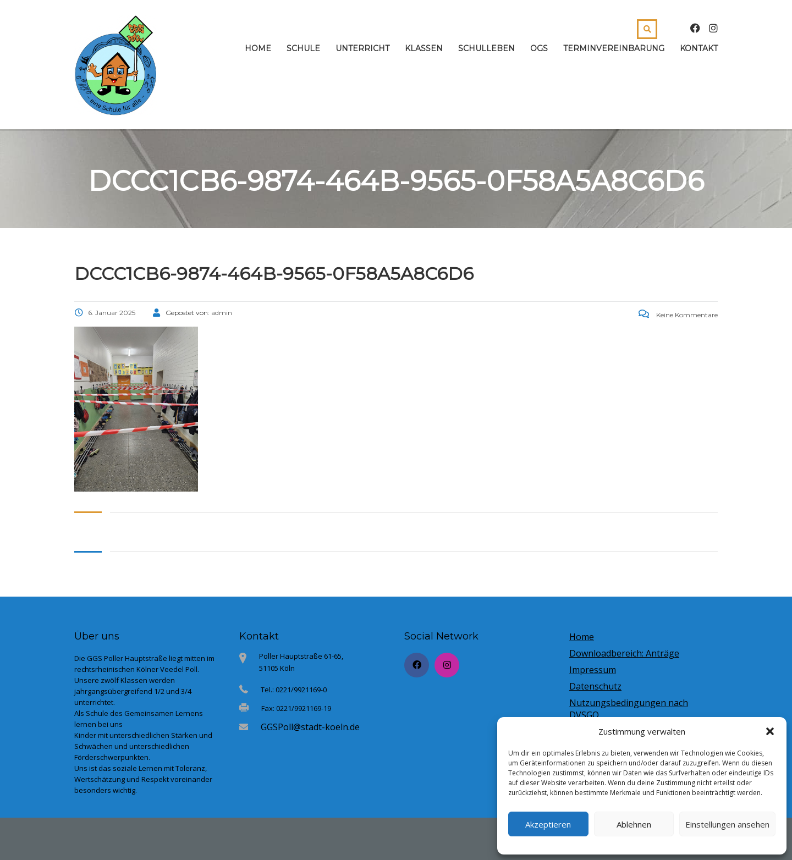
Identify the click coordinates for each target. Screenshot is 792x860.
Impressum (592, 670)
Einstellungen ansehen (727, 824)
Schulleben (486, 48)
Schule (303, 48)
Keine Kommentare (678, 315)
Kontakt (699, 48)
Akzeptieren (548, 824)
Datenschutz (595, 686)
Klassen (424, 48)
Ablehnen (634, 824)
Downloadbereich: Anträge (624, 653)
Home (258, 48)
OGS (539, 48)
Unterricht (362, 48)
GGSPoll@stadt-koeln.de (310, 727)
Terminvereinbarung (613, 48)
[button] (770, 731)
